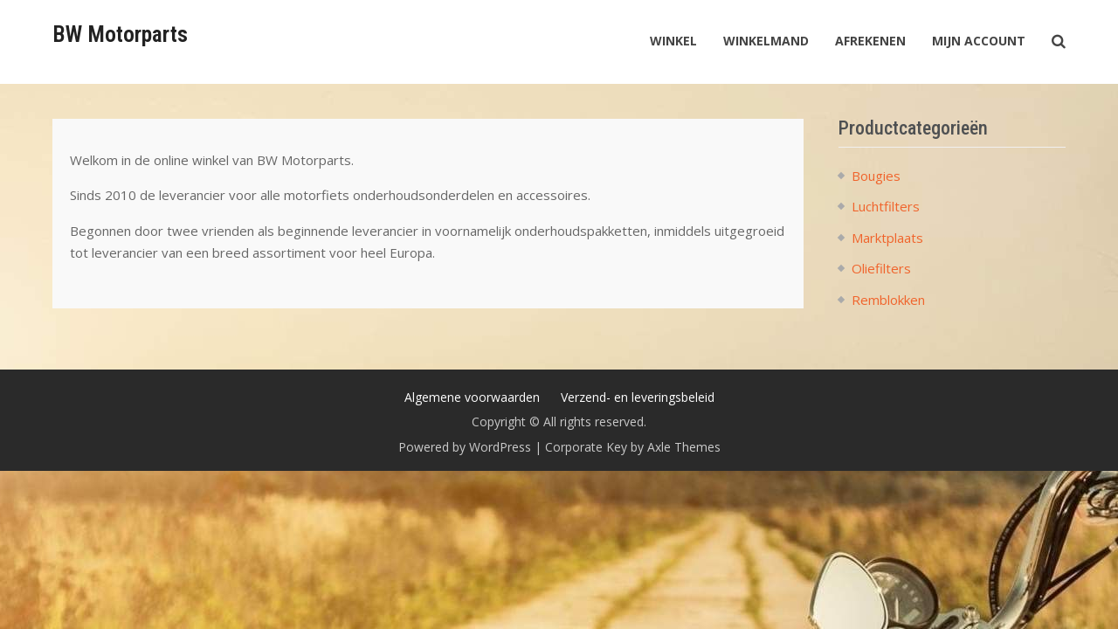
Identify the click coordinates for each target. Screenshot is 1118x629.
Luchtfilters (886, 206)
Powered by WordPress (464, 447)
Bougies (876, 175)
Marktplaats (887, 237)
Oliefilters (881, 268)
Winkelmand (766, 40)
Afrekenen (870, 40)
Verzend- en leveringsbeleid (637, 397)
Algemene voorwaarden (472, 397)
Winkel (673, 40)
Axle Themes (684, 447)
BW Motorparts (120, 34)
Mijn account (978, 40)
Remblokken (888, 299)
